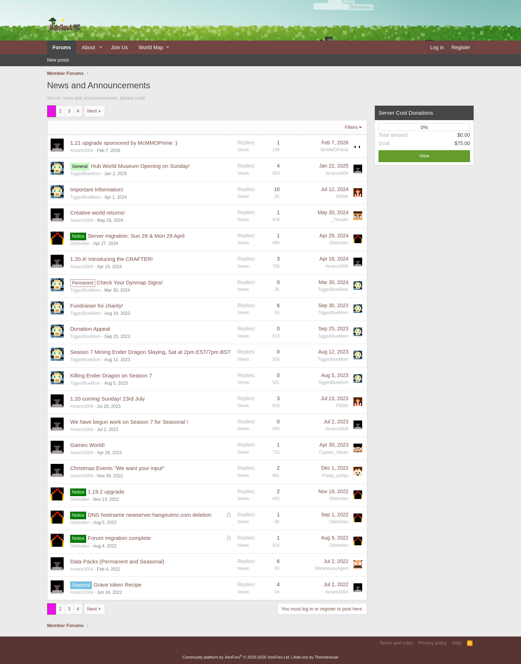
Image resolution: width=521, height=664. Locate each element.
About (88, 47)
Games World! (87, 445)
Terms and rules (396, 643)
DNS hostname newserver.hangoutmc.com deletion (150, 515)
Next (92, 111)
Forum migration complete (119, 538)
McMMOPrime (334, 149)
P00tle (342, 196)
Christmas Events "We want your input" (117, 468)
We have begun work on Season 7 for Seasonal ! (129, 422)
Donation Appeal (90, 329)
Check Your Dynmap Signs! (130, 282)
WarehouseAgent (331, 568)
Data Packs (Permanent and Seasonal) (117, 561)
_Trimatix (339, 219)
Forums (61, 47)
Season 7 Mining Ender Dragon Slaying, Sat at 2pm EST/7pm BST (150, 352)
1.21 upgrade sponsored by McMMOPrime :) (123, 143)
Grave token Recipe (118, 584)
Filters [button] (351, 127)
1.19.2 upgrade (106, 492)
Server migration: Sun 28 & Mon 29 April (136, 236)
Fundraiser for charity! (96, 306)
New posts (58, 60)
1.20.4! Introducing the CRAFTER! (111, 259)
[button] (101, 47)
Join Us (119, 47)
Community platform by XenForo (237, 657)
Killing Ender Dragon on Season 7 (111, 375)
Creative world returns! (97, 213)
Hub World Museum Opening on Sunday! (140, 166)
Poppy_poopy (335, 475)
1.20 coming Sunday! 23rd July (107, 399)
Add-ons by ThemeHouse (316, 657)
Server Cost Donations (405, 113)
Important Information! (96, 189)
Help (457, 643)
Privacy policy (432, 643)
